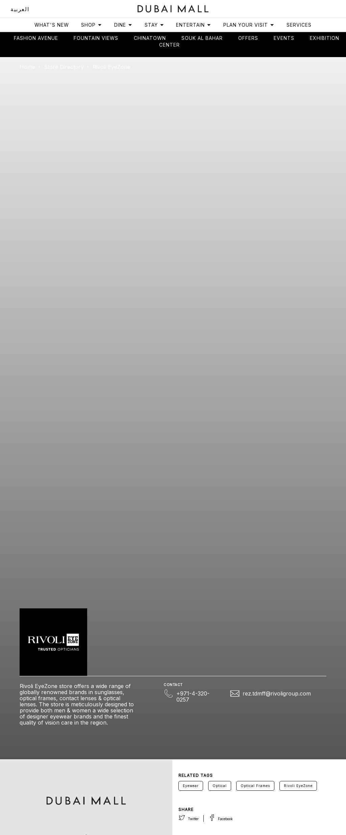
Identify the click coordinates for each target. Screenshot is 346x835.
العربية (19, 9)
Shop (91, 25)
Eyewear (191, 786)
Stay (154, 25)
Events (284, 38)
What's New (51, 25)
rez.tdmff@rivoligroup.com (277, 693)
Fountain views (96, 38)
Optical (220, 786)
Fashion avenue (36, 38)
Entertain (193, 25)
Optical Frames (255, 786)
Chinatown (150, 38)
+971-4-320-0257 (192, 696)
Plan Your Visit (248, 25)
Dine (123, 25)
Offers (248, 38)
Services (299, 25)
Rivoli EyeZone (298, 786)
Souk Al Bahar (202, 38)
